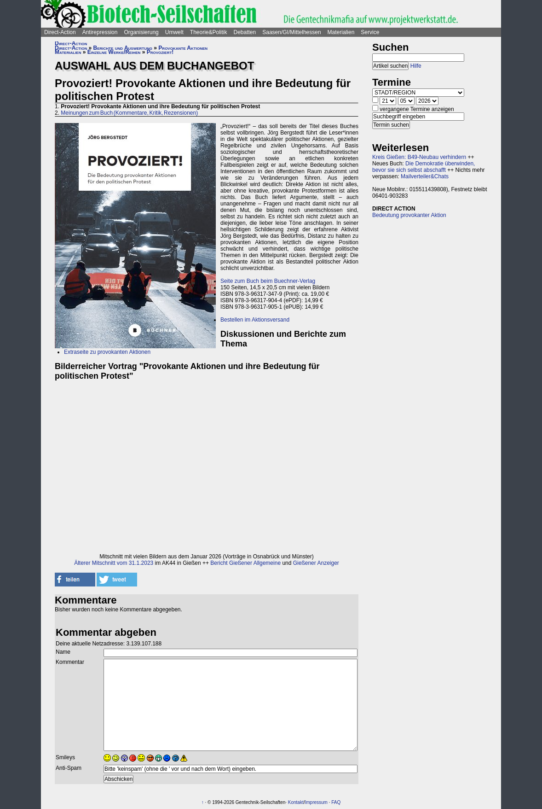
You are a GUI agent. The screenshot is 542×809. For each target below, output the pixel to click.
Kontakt (296, 802)
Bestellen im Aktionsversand (254, 320)
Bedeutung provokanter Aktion (409, 215)
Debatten (245, 32)
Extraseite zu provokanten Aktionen (107, 352)
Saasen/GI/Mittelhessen (291, 32)
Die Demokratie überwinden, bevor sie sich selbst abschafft (423, 166)
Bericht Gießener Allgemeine (245, 563)
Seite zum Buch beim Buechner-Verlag (267, 281)
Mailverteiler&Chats (425, 176)
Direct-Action (60, 32)
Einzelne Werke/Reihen (114, 52)
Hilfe (415, 66)
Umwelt (174, 32)
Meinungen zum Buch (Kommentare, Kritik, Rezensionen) (129, 113)
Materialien (341, 32)
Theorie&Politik (208, 32)
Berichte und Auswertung (122, 48)
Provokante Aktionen (183, 48)
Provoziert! (160, 52)
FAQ (335, 802)
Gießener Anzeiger (316, 563)
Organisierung (141, 32)
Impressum (316, 802)
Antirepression (100, 32)
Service (370, 32)
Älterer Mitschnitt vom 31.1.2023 (113, 563)
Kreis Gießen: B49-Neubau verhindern (419, 157)
